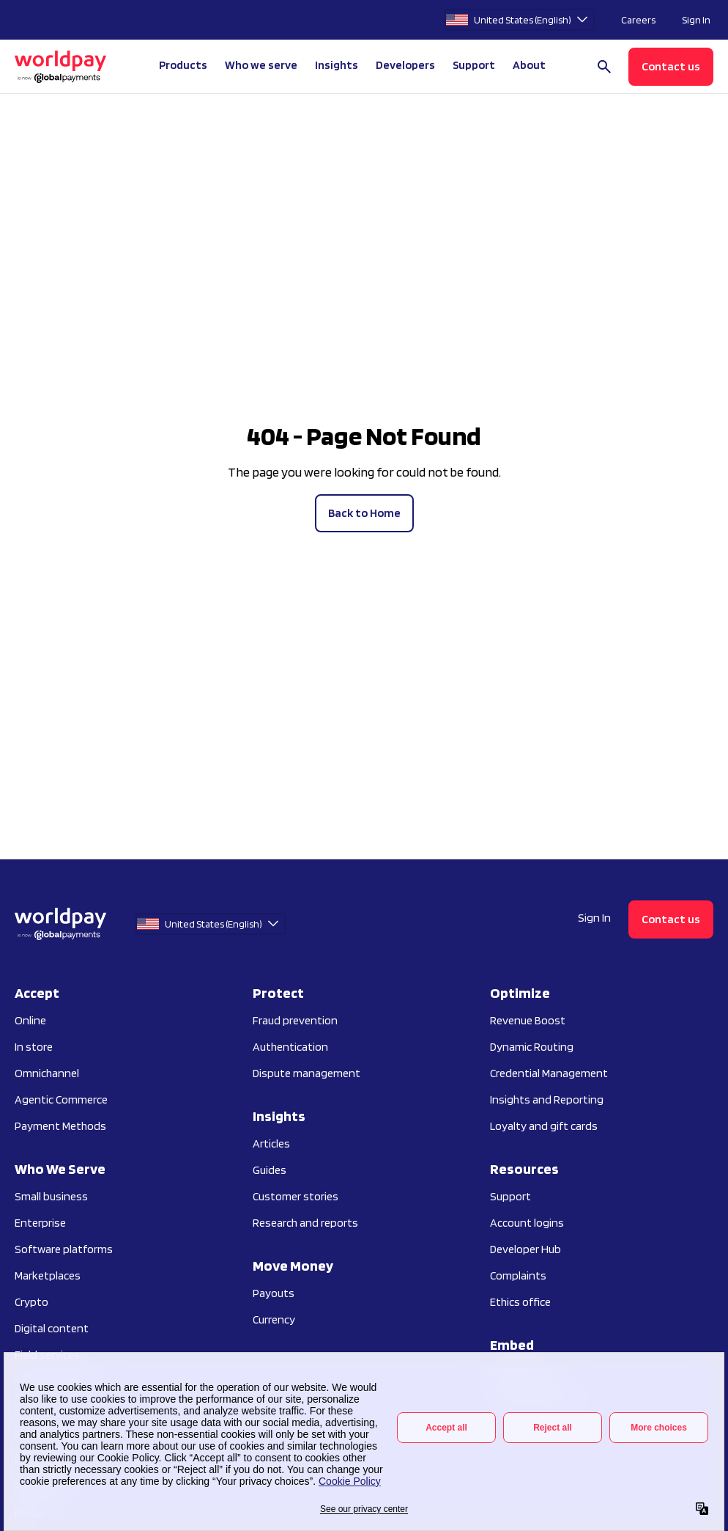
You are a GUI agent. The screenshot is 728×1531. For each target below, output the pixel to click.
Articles (271, 1143)
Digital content (52, 1328)
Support (474, 65)
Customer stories (295, 1196)
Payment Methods (60, 1126)
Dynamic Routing (531, 1047)
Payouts (273, 1293)
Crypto (31, 1302)
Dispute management (306, 1073)
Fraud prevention (295, 1020)
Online (30, 1020)
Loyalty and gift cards (544, 1126)
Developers (405, 65)
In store (34, 1047)
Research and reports (305, 1223)
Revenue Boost (527, 1020)
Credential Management (549, 1073)
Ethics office (520, 1302)
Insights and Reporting (546, 1099)
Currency (274, 1319)
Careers (638, 20)
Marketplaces (48, 1275)
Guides (269, 1170)
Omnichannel (47, 1073)
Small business (51, 1196)
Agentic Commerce (61, 1099)
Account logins (527, 1223)
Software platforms (64, 1249)
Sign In (696, 20)
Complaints (518, 1275)
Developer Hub (525, 1249)
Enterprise (40, 1223)
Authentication (290, 1047)
